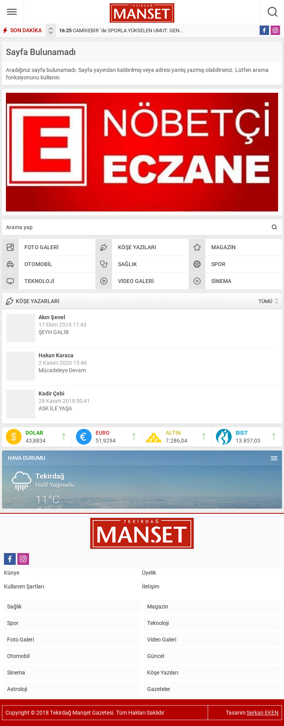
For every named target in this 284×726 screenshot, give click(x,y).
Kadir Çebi (52, 393)
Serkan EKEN (262, 712)
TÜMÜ (265, 301)
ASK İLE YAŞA (55, 408)
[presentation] (51, 29)
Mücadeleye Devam (62, 370)
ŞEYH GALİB (54, 332)
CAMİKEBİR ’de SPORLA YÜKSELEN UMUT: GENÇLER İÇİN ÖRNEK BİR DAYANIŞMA (158, 30)
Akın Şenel (52, 317)
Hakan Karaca (56, 355)
